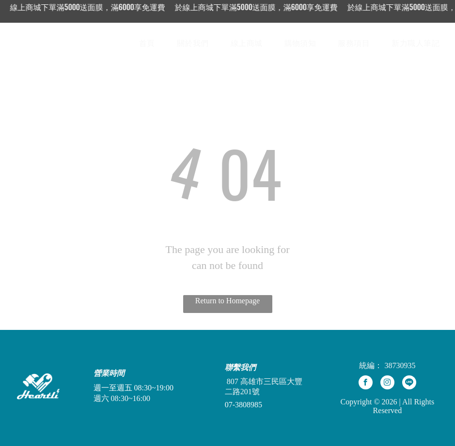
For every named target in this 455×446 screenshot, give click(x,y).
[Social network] (409, 383)
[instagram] (387, 383)
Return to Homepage (227, 301)
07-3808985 (243, 405)
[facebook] (366, 383)
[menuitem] (151, 43)
